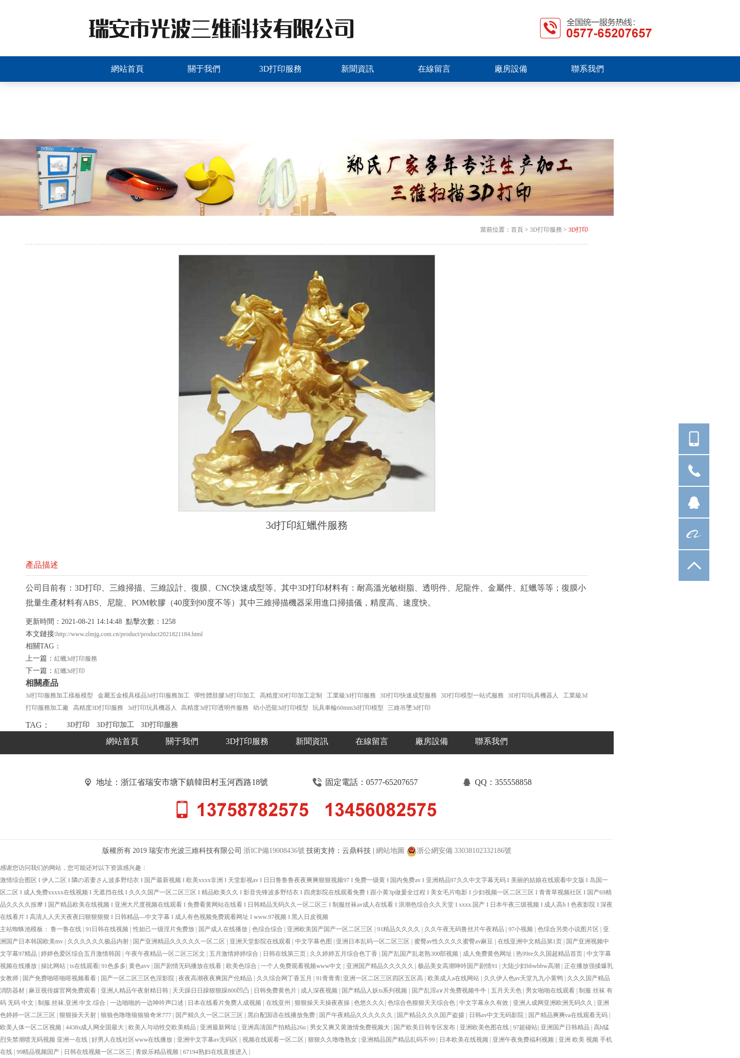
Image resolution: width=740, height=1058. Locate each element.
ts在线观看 (84, 966)
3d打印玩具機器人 (152, 707)
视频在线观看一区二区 (273, 1039)
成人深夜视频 (320, 990)
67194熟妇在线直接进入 (216, 1051)
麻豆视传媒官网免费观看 (63, 990)
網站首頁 (122, 741)
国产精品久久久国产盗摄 (431, 1015)
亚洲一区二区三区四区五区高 (383, 978)
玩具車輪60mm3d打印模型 (348, 707)
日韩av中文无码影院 (497, 1015)
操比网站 (54, 966)
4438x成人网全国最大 (95, 1027)
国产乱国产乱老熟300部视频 (421, 953)
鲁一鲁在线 (67, 929)
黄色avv (140, 966)
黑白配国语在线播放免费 (282, 1015)
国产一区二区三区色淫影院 (138, 978)
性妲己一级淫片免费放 (164, 929)
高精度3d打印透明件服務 (215, 707)
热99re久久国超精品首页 (550, 953)
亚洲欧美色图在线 (485, 1027)
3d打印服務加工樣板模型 (59, 695)
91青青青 (328, 978)
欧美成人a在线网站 (454, 978)
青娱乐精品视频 (158, 1051)
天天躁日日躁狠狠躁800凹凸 (211, 990)
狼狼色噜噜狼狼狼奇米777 (137, 1015)
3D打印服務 (546, 229)
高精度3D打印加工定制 (291, 695)
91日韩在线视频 (107, 929)
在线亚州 (279, 1002)
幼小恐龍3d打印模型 (280, 707)
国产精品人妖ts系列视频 (375, 990)
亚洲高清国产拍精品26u (274, 1027)
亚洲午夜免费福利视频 (523, 1039)
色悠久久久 (369, 1002)
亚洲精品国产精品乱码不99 (398, 1039)
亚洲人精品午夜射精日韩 (135, 990)
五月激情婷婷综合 (234, 953)
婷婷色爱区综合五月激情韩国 (81, 953)
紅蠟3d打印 (69, 670)
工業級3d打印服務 (351, 695)
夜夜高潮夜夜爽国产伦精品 (216, 978)
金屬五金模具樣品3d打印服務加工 (144, 695)
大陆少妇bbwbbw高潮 (531, 966)
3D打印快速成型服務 (408, 695)
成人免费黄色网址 (488, 953)
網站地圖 (390, 850)
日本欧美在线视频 (464, 1039)
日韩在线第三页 (285, 953)
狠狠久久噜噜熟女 (333, 1039)
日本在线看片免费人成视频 (225, 1002)
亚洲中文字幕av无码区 (208, 1039)
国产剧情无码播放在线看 (188, 966)
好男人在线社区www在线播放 (133, 1039)
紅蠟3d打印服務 (75, 658)
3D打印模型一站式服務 (472, 695)
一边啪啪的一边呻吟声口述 (147, 1002)
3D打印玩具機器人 (533, 695)
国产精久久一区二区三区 (209, 1015)
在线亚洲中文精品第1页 (531, 941)
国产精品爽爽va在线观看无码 (568, 1015)
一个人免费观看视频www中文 (302, 966)
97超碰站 (525, 1027)
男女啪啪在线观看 (551, 990)
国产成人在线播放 (223, 929)
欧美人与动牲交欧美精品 (162, 1027)
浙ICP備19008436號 (274, 850)
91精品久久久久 (399, 929)
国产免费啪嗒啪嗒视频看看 (60, 978)
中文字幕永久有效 (484, 1002)
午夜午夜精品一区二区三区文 (166, 953)
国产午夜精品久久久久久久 (356, 1015)
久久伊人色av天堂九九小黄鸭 (524, 978)
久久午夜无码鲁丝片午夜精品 (465, 929)
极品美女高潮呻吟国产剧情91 (458, 966)
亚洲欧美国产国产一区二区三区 (330, 929)
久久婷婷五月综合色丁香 (344, 953)
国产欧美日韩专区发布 (425, 1027)
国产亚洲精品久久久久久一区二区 (180, 941)
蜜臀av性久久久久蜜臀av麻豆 (454, 941)
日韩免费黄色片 (276, 990)
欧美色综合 (242, 966)
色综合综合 (268, 929)
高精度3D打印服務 (98, 707)
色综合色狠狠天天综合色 (422, 1002)
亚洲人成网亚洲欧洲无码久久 (553, 1002)
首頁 (517, 229)
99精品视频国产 (38, 1051)
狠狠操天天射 (78, 1015)
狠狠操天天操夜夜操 (323, 1002)
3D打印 (578, 229)
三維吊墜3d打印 (409, 707)
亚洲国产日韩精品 (566, 1027)
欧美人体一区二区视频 (31, 1027)
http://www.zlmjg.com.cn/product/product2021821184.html (129, 634)
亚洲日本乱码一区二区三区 (373, 941)
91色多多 (113, 966)
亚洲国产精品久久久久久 (380, 966)
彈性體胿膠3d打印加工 (224, 695)
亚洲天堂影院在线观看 (261, 941)
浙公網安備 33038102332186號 (459, 851)
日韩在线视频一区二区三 (98, 1051)
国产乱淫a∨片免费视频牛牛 (450, 990)
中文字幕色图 (314, 941)
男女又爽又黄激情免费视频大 (350, 1027)
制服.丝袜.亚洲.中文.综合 (72, 1002)
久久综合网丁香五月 (285, 978)
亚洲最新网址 (219, 1027)
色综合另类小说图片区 (568, 929)
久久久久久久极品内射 (99, 941)
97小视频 (521, 929)
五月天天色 (507, 990)
